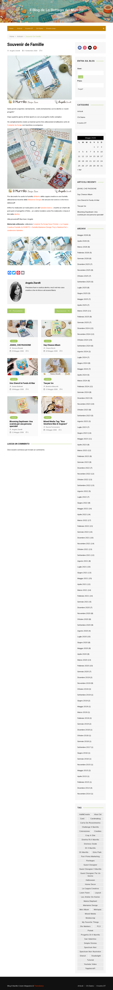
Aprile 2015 (82, 776)
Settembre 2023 (84, 415)
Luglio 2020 (82, 636)
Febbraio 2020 (83, 666)
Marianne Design (34, 199)
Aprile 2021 (82, 584)
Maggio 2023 (82, 439)
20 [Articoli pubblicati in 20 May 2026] (87, 161)
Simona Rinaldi (17, 348)
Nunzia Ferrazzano (53, 427)
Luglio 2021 (82, 567)
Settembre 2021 (84, 555)
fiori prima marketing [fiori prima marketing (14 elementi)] (90, 856)
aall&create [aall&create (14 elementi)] (84, 814)
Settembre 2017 (84, 747)
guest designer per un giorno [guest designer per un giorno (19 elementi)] (90, 874)
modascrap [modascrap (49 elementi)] (90, 918)
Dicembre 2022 (83, 468)
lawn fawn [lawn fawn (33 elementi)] (85, 893)
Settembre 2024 (84, 346)
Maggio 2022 (82, 508)
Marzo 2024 (82, 380)
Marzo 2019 (82, 712)
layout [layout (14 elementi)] (98, 893)
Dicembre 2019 (83, 677)
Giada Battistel (17, 386)
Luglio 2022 (82, 497)
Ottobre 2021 (82, 549)
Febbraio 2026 (83, 252)
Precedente (18, 311)
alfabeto (36, 196)
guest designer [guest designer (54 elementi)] (90, 865)
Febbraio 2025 (83, 317)
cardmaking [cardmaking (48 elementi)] (95, 819)
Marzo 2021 (82, 590)
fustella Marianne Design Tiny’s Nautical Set (49, 227)
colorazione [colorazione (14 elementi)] (84, 831)
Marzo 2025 (82, 311)
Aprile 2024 (82, 375)
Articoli (19, 28)
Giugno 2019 (82, 700)
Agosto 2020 (82, 631)
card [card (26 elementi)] (82, 819)
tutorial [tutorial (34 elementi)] (90, 960)
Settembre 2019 (84, 695)
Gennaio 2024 (83, 392)
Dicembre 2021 (83, 538)
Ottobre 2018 (82, 735)
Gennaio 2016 (83, 759)
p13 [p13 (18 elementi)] (99, 926)
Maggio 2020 (82, 648)
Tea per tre (48, 383)
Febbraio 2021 (83, 596)
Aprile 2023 (82, 445)
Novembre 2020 (83, 613)
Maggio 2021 (82, 578)
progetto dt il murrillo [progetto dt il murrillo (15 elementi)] (90, 935)
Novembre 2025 (83, 270)
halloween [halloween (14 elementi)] (90, 880)
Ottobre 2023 (82, 410)
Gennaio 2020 (83, 671)
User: (79, 68)
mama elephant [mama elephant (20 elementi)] (90, 901)
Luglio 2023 (82, 427)
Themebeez (39, 986)
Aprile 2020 (82, 654)
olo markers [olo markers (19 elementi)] (85, 926)
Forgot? (80, 89)
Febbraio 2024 (83, 386)
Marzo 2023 (82, 450)
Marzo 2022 (82, 520)
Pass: (79, 81)
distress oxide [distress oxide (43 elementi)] (90, 844)
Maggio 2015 (82, 770)
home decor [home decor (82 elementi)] (90, 884)
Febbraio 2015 (83, 782)
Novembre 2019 (83, 683)
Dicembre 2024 (83, 328)
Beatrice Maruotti (52, 386)
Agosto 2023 (82, 421)
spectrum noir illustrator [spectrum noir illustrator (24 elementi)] (90, 952)
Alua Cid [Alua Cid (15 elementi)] (97, 814)
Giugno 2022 (82, 503)
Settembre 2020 (84, 625)
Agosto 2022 (82, 491)
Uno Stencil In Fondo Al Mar (22, 383)
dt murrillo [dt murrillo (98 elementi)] (83, 852)
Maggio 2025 (82, 299)
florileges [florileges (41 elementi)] (90, 861)
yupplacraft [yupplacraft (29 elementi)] (90, 968)
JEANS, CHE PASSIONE (20, 345)
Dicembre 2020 (83, 607)
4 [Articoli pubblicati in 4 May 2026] (79, 152)
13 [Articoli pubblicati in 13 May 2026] (87, 156)
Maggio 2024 (82, 369)
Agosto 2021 (82, 561)
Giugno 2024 (82, 363)
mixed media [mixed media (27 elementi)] (90, 914)
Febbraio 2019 (83, 718)
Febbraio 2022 (83, 526)
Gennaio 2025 (83, 322)
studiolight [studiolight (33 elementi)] (96, 956)
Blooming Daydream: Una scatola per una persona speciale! (21, 423)
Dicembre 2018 (83, 730)
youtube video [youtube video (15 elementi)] (90, 964)
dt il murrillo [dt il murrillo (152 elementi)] (90, 848)
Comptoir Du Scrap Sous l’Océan (45, 224)
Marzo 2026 (82, 247)
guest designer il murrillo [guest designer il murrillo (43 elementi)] (90, 869)
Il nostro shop (51, 28)
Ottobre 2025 (82, 276)
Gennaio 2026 (83, 258)
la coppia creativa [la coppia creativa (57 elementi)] (90, 888)
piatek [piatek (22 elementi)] (90, 930)
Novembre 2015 (83, 764)
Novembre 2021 (83, 543)
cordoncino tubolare (15, 230)
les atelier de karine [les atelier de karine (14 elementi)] (90, 897)
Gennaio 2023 (83, 462)
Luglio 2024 (82, 357)
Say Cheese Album (51, 345)
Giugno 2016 (82, 753)
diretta (17, 214)
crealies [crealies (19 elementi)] (97, 831)
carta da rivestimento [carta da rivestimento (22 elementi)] (90, 823)
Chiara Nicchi (50, 348)
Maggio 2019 (82, 706)
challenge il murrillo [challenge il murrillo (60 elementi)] (90, 827)
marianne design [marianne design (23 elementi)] (90, 905)
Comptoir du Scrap (14, 125)
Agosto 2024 (82, 351)
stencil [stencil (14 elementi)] (83, 956)
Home (11, 28)
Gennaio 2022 (83, 532)
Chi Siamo (39, 28)
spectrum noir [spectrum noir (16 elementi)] (90, 947)
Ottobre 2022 (82, 479)
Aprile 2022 (82, 514)
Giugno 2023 (82, 433)
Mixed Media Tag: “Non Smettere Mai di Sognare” (55, 422)
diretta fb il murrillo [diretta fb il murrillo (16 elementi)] (90, 840)
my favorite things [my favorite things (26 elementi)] (90, 922)
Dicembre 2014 (83, 788)
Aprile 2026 (82, 241)
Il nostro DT (29, 28)
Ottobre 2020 (82, 619)
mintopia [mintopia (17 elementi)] (97, 909)
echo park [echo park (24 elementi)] (97, 852)
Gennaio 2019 (83, 724)
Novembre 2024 (83, 334)
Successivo (61, 311)
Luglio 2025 (82, 287)
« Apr (79, 169)
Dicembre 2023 (83, 398)
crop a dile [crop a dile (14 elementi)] (90, 835)
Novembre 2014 (83, 794)
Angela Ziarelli (15, 51)
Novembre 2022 (83, 474)
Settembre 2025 (84, 282)
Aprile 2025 (82, 305)
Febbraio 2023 (83, 456)
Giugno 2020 (82, 642)
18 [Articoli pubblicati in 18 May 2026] (79, 161)
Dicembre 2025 (83, 264)
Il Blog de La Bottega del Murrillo (57, 10)
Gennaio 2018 (83, 741)
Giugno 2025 (82, 293)
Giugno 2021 (82, 572)
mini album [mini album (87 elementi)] (84, 909)
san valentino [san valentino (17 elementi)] (90, 939)
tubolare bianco (46, 208)
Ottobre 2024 (82, 340)
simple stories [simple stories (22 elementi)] (90, 943)
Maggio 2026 (82, 235)
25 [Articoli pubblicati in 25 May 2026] (79, 166)
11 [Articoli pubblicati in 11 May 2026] (79, 156)
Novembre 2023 (83, 404)
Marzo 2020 (82, 660)
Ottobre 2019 (82, 689)
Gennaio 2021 (83, 602)
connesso (21, 450)
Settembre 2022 (84, 485)
